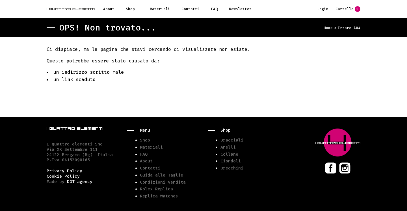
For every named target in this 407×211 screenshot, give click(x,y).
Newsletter (240, 9)
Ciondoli (230, 161)
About (108, 9)
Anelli (228, 147)
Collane (229, 154)
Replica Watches (159, 196)
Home (328, 28)
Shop (130, 9)
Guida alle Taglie (161, 175)
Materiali (160, 9)
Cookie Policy (63, 176)
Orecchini (231, 168)
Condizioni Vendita (163, 182)
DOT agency (79, 181)
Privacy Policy (64, 170)
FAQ (214, 9)
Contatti (190, 9)
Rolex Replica (156, 189)
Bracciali (231, 140)
